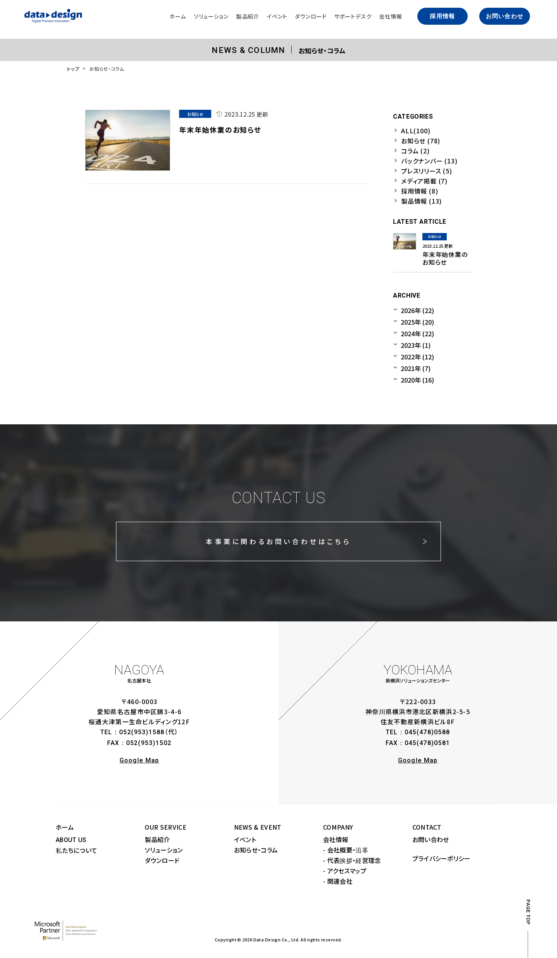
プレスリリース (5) (426, 170)
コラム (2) (415, 150)
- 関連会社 (337, 881)
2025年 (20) (417, 322)
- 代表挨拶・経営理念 (352, 860)
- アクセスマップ (344, 870)
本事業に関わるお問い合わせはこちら (278, 541)
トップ (73, 68)
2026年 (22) (417, 310)
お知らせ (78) (420, 140)
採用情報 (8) (419, 191)
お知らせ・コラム (256, 849)
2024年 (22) (417, 333)
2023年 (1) (416, 345)
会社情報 (335, 839)
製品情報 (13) (421, 201)
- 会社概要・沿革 (345, 849)
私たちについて (76, 850)
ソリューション (164, 849)
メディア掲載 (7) (424, 180)
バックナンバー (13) (429, 160)
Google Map (139, 760)
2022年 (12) (417, 356)
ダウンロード (162, 860)
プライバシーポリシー (441, 858)
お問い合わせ (504, 16)
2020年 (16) (417, 380)
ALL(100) (415, 130)
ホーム (65, 827)
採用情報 (442, 16)
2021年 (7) (416, 368)
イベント (245, 839)
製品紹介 (157, 839)
